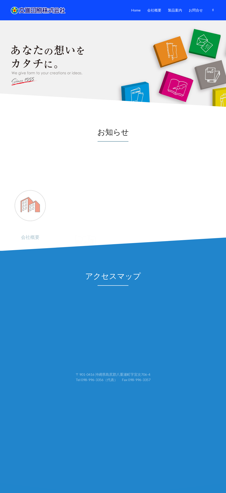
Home (136, 10)
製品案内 (175, 10)
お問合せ (196, 10)
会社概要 (154, 10)
